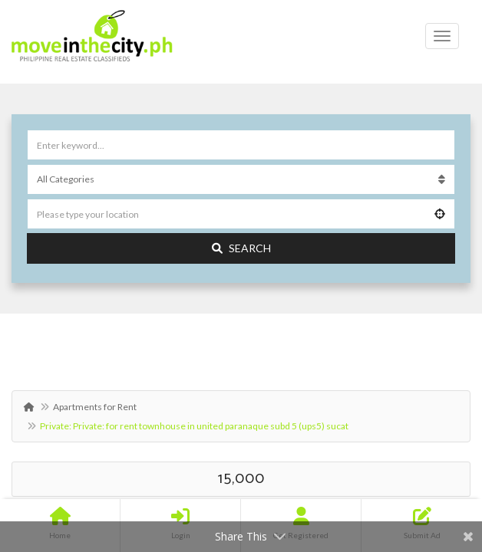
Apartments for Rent (95, 406)
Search (241, 248)
